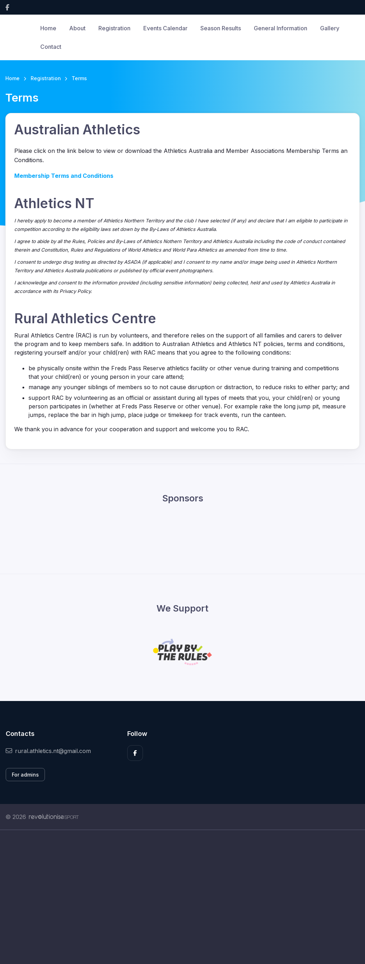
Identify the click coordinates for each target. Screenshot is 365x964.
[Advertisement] (182, 897)
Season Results (220, 28)
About (77, 28)
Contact (50, 46)
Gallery (329, 28)
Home (48, 28)
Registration (114, 28)
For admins (25, 775)
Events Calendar (165, 28)
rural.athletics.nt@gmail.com (48, 750)
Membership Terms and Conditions (63, 175)
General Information (280, 28)
